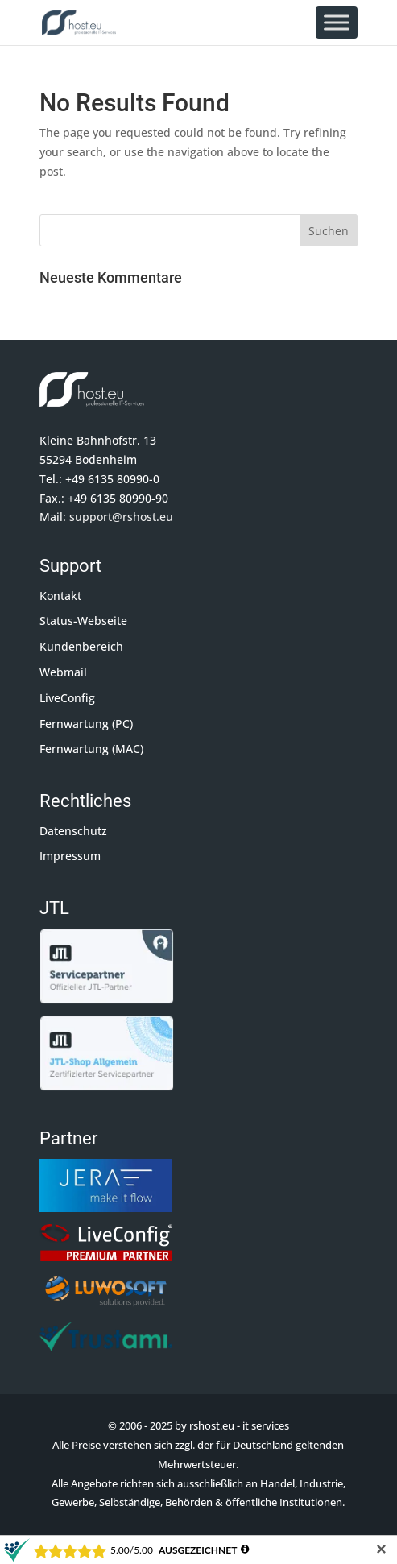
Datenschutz (73, 830)
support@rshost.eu (121, 516)
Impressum (70, 855)
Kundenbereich (81, 646)
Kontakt (60, 595)
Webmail (63, 672)
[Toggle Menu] (336, 22)
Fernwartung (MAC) (91, 748)
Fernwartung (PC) (86, 723)
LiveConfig (67, 697)
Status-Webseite (83, 620)
